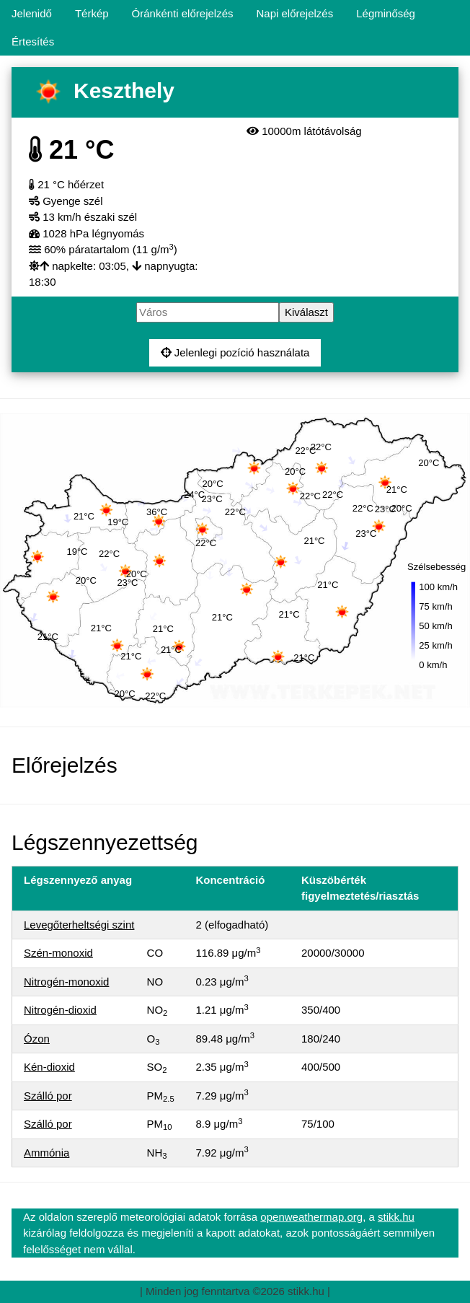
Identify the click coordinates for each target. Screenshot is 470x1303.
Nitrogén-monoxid (66, 981)
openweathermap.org (311, 1217)
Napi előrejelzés (294, 13)
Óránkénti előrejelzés (183, 13)
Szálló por (48, 1095)
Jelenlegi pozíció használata (235, 352)
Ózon (37, 1038)
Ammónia (46, 1152)
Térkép (92, 13)
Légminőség (385, 13)
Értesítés (33, 41)
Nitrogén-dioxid (60, 1010)
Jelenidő (32, 13)
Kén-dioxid (49, 1067)
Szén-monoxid (58, 953)
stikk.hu (396, 1217)
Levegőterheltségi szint (79, 924)
